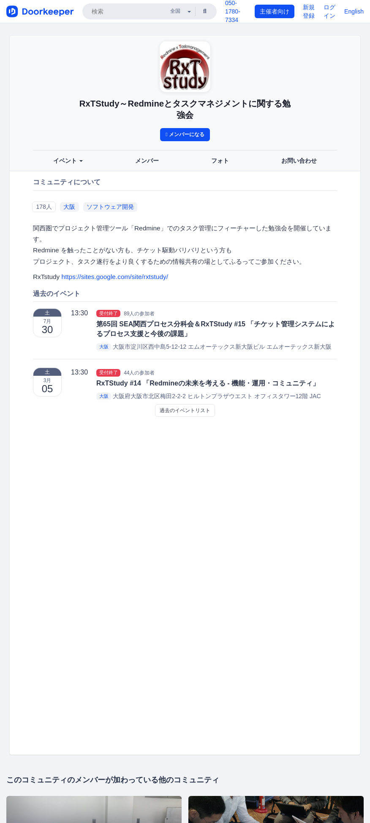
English (354, 11)
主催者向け (274, 11)
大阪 (69, 206)
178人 (44, 206)
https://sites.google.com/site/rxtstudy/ (115, 276)
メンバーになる (185, 134)
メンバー (147, 160)
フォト (220, 160)
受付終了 (108, 313)
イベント (68, 160)
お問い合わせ (299, 160)
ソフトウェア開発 (110, 206)
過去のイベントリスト (185, 410)
